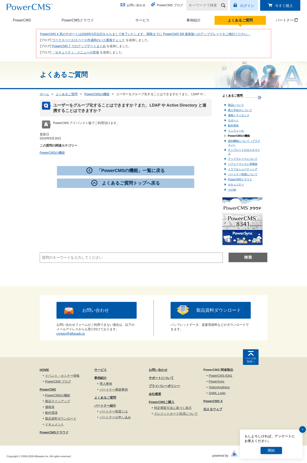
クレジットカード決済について (176, 413)
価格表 (49, 407)
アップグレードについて (242, 158)
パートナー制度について (242, 174)
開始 (271, 450)
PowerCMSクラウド (78, 20)
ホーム (44, 94)
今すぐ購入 (284, 6)
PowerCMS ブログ (170, 5)
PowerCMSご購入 (161, 402)
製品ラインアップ (57, 401)
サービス (142, 20)
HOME (44, 370)
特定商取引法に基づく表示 (173, 408)
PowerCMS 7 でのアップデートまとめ (79, 46)
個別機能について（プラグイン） (244, 142)
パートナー (282, 20)
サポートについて (161, 378)
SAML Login (217, 393)
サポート (233, 120)
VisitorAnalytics (219, 387)
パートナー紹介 (105, 405)
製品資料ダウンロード (218, 310)
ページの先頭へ (250, 360)
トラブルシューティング (242, 169)
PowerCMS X (213, 401)
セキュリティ (236, 184)
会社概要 (155, 394)
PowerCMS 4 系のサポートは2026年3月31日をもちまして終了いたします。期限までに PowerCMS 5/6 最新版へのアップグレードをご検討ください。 (145, 34)
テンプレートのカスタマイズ (244, 151)
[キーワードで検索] (204, 5)
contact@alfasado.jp (70, 333)
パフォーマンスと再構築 (242, 164)
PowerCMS (22, 20)
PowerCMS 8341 (220, 375)
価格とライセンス (238, 115)
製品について (236, 105)
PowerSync (217, 381)
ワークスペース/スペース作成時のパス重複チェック (88, 40)
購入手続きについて (240, 110)
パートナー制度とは (114, 411)
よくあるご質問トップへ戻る (131, 183)
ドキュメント (54, 424)
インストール (236, 130)
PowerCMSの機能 (96, 94)
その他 (232, 189)
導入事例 (106, 383)
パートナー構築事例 (114, 389)
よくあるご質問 (240, 20)
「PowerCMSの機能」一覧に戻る (131, 170)
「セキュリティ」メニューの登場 (75, 52)
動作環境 (233, 125)
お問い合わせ (136, 5)
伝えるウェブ (212, 409)
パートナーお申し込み (115, 417)
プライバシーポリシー (164, 386)
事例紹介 (193, 20)
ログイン (247, 6)
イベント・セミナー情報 (62, 375)
